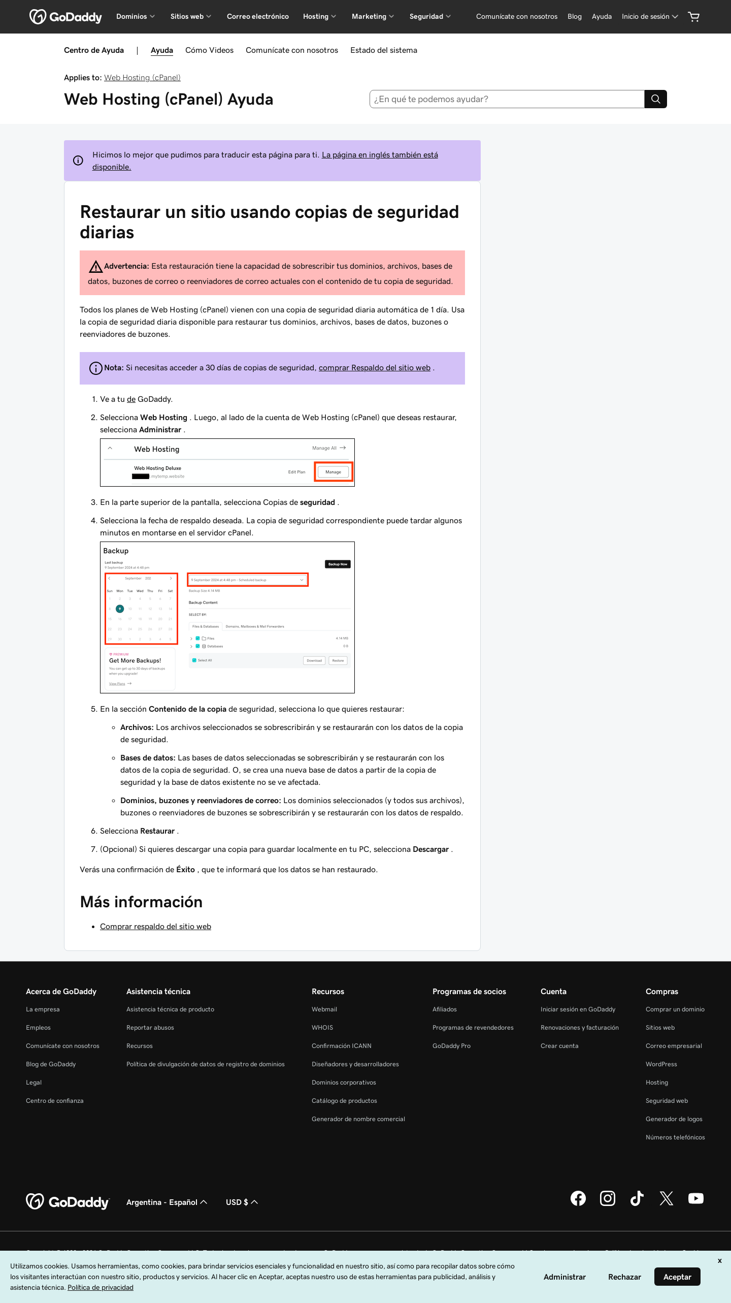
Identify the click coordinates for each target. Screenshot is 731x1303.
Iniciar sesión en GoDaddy (578, 1009)
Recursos (139, 1045)
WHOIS (322, 1027)
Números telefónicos (675, 1137)
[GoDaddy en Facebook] (578, 1204)
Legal (34, 1082)
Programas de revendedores (473, 1027)
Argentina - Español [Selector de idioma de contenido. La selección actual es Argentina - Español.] (168, 1202)
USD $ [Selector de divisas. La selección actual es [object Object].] (243, 1202)
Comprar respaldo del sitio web (155, 926)
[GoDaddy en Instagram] (608, 1204)
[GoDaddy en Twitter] (666, 1204)
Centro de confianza (55, 1100)
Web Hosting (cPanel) (142, 77)
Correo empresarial (674, 1045)
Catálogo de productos (344, 1100)
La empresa (43, 1009)
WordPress (661, 1064)
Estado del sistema (383, 50)
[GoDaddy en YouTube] (696, 1204)
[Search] (656, 99)
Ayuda (162, 50)
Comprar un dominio (675, 1009)
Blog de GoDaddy (51, 1064)
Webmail (324, 1009)
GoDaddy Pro (452, 1045)
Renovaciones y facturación (580, 1027)
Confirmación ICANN (342, 1045)
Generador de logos (674, 1119)
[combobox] (507, 99)
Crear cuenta (560, 1045)
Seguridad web (667, 1100)
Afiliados (445, 1009)
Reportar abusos (150, 1027)
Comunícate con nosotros (292, 50)
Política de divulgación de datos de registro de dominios (205, 1064)
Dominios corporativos (344, 1082)
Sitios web (660, 1027)
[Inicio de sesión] (651, 16)
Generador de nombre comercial (358, 1119)
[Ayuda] (602, 16)
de (131, 399)
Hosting (657, 1082)
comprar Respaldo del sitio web (374, 367)
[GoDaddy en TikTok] (637, 1204)
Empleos (38, 1027)
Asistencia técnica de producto (170, 1009)
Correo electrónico (258, 16)
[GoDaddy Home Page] (68, 1202)
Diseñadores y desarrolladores (355, 1064)
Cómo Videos (209, 50)
